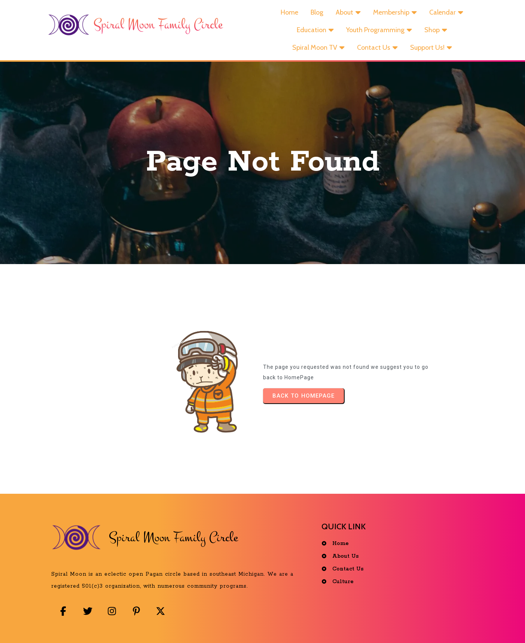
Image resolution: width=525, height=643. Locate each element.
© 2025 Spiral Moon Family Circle (264, 625)
